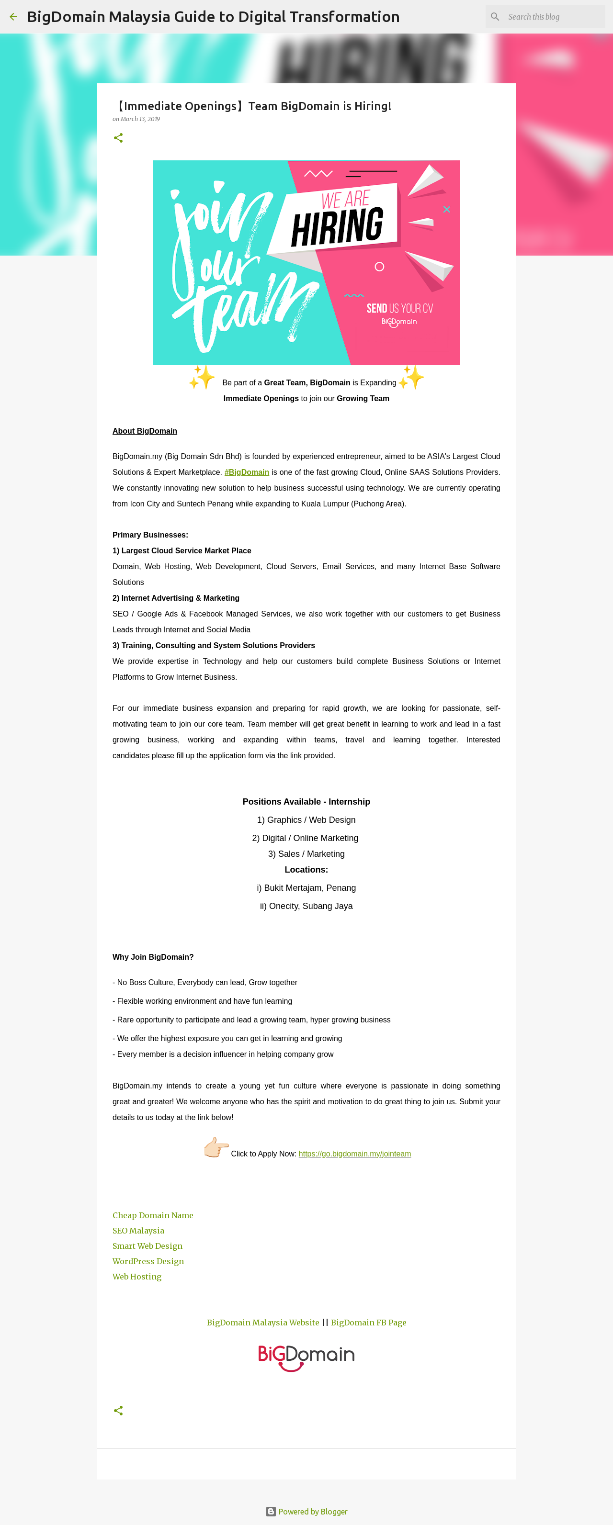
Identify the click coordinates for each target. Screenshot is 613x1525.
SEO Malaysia (138, 1230)
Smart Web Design (147, 1246)
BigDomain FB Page (369, 1322)
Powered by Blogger (306, 1511)
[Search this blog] (555, 16)
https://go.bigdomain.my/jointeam (355, 1154)
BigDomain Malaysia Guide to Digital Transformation (213, 16)
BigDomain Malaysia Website (263, 1322)
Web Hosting (137, 1276)
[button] (118, 138)
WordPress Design (148, 1261)
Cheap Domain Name (153, 1215)
